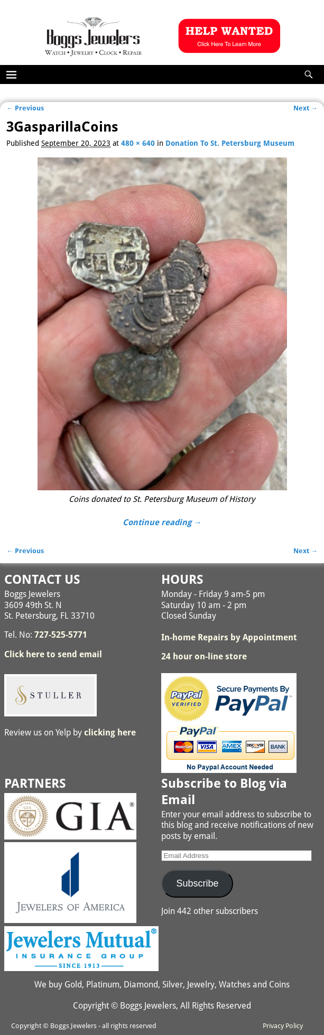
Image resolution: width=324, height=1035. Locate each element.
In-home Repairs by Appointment (229, 637)
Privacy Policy (283, 1026)
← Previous (25, 108)
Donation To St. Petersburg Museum (229, 143)
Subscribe (197, 883)
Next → (305, 108)
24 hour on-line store (204, 656)
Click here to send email (53, 654)
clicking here (110, 733)
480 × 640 (138, 143)
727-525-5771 (60, 635)
